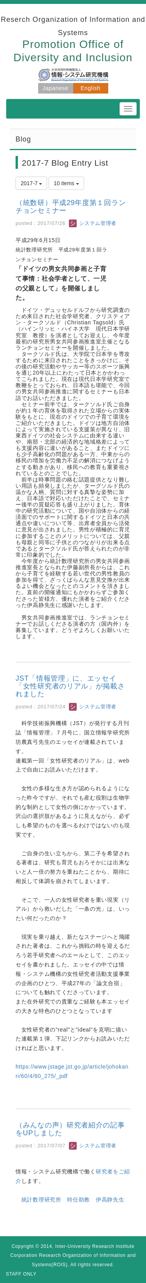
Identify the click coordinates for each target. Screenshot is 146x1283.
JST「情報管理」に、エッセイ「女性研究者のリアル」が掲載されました (70, 686)
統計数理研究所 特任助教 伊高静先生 (73, 1199)
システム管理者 (92, 223)
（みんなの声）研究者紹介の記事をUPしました (70, 1129)
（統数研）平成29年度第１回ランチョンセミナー (71, 206)
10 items (66, 183)
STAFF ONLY (21, 1274)
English (90, 88)
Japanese (55, 88)
